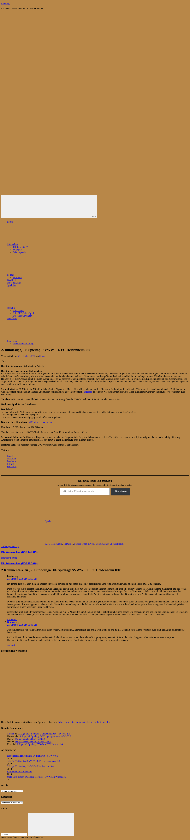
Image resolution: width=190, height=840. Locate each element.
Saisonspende (19, 252)
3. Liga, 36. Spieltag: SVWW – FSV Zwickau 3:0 (30, 766)
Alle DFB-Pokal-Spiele (24, 313)
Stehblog (5, 3)
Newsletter (12, 318)
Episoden (17, 277)
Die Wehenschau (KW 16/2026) (30, 739)
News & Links (14, 282)
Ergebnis (88, 392)
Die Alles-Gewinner (22, 316)
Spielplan (11, 285)
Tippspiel (17, 249)
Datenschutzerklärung (23, 343)
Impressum (34, 341)
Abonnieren (121, 491)
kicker (37, 422)
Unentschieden (117, 544)
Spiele (48, 521)
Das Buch (11, 280)
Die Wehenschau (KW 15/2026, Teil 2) (33, 741)
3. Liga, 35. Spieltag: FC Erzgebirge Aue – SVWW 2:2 (44, 733)
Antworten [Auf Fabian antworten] (12, 619)
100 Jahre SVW (20, 247)
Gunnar (42, 356)
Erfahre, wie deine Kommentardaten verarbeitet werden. (84, 722)
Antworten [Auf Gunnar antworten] (12, 645)
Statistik (33, 308)
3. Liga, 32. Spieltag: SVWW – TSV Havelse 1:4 (40, 744)
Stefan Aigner (102, 544)
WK (31, 422)
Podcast (32, 275)
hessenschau (46, 422)
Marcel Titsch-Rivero (84, 544)
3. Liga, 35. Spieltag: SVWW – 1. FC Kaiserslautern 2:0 (33, 761)
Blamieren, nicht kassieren (19, 771)
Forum (10, 222)
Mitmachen (34, 244)
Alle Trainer (18, 310)
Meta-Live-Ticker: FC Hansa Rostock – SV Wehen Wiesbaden (36, 777)
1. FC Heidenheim (53, 544)
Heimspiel (68, 544)
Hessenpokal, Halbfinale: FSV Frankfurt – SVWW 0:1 (32, 756)
